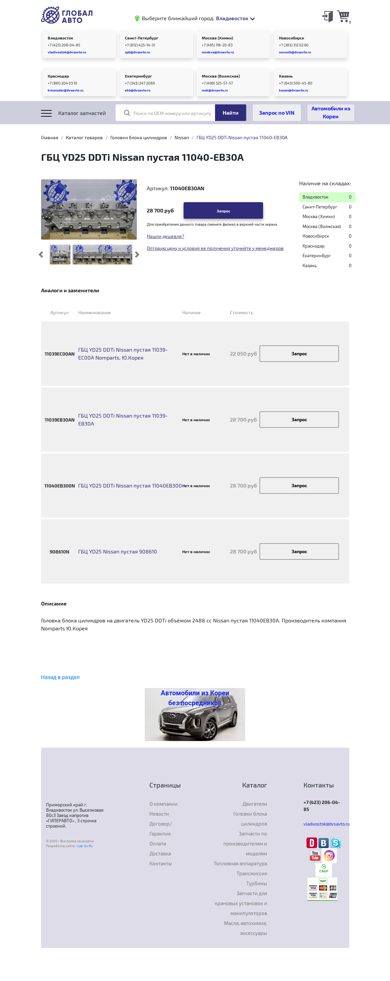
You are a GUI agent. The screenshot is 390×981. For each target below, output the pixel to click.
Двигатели (255, 804)
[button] (40, 254)
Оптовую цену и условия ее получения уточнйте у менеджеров (215, 248)
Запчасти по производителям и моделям (245, 843)
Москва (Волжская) (221, 76)
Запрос (223, 210)
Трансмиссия (252, 873)
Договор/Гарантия (160, 829)
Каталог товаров (84, 137)
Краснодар (58, 76)
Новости (159, 814)
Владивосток (60, 37)
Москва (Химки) (217, 37)
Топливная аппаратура (240, 863)
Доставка (160, 853)
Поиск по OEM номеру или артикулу (167, 112)
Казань (286, 76)
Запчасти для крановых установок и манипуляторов (241, 903)
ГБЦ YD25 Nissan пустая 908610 (117, 551)
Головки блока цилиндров (138, 137)
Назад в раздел (60, 677)
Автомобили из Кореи (330, 112)
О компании (163, 804)
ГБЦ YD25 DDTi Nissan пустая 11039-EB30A (123, 419)
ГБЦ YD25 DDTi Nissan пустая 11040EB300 (130, 485)
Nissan (182, 137)
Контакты (160, 863)
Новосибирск (291, 37)
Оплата (157, 843)
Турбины (256, 883)
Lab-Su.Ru (85, 846)
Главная (49, 137)
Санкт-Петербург (141, 37)
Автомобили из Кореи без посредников (195, 698)
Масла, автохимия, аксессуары (245, 928)
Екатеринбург (138, 76)
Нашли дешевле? (165, 236)
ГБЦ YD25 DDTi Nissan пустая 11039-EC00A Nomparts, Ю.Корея (123, 353)
